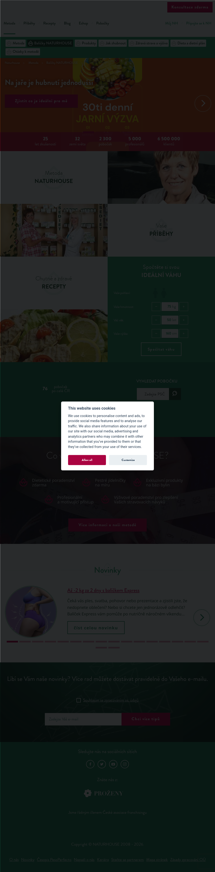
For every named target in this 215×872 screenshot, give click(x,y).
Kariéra (103, 860)
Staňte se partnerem (127, 860)
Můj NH (171, 23)
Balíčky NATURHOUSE (50, 43)
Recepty (49, 23)
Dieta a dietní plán (188, 43)
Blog (67, 23)
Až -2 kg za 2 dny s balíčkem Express (103, 590)
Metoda (9, 23)
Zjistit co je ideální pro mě (41, 101)
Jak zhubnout (113, 43)
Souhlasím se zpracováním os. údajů (111, 700)
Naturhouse (12, 63)
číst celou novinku (96, 627)
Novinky (28, 860)
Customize (128, 460)
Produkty (86, 43)
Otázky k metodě (23, 51)
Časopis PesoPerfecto (54, 860)
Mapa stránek (157, 860)
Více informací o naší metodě (108, 525)
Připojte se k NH (198, 23)
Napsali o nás (84, 860)
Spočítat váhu (161, 349)
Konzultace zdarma (190, 7)
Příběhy (29, 23)
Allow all (87, 460)
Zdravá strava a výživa (149, 43)
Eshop (83, 23)
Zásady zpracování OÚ (188, 860)
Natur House (107, 7)
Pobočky (102, 23)
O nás (14, 860)
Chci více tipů (146, 719)
